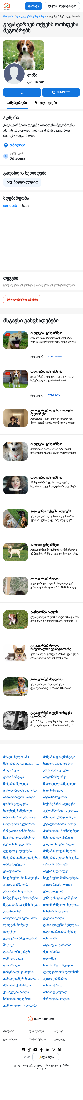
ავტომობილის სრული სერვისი (21, 797)
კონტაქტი (60, 1039)
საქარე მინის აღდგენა (59, 804)
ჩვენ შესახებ (36, 1031)
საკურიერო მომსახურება (21, 878)
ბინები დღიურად (55, 992)
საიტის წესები (37, 1039)
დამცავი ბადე (13, 958)
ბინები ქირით (53, 985)
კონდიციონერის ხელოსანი (21, 978)
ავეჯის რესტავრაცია (57, 884)
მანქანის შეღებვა (15, 783)
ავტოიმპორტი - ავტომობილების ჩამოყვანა (61, 810)
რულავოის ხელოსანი (19, 824)
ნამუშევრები (17, 102)
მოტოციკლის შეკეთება (59, 783)
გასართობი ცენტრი (17, 951)
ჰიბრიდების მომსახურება (61, 830)
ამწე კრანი (51, 938)
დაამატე (33, 6)
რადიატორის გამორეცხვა (21, 817)
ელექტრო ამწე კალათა (20, 938)
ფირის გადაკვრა (15, 804)
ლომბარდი (11, 965)
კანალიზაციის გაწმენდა (60, 898)
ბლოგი (58, 1031)
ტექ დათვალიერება (17, 851)
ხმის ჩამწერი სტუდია (58, 965)
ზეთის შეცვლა (53, 790)
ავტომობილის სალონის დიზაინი (21, 790)
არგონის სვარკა (55, 777)
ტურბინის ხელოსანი (17, 844)
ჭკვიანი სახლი (53, 918)
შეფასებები (45, 102)
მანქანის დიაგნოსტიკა (59, 757)
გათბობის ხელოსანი (18, 891)
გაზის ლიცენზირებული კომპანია (61, 925)
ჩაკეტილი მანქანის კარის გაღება (21, 837)
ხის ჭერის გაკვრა (55, 911)
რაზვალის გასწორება (19, 830)
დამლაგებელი (14, 864)
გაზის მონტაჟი (13, 777)
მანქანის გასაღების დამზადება (61, 817)
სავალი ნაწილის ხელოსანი (61, 763)
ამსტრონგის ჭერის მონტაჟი (21, 918)
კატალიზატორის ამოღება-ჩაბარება (61, 824)
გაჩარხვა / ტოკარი (56, 770)
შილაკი (8, 945)
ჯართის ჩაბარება (55, 864)
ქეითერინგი (51, 951)
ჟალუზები (10, 931)
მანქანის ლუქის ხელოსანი (61, 851)
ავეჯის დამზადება (15, 884)
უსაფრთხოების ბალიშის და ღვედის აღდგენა (61, 844)
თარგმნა (49, 958)
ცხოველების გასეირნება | (19, 285)
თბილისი (10, 205)
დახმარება (10, 1039)
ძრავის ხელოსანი (16, 757)
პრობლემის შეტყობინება (22, 299)
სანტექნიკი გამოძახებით (20, 898)
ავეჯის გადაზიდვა (56, 871)
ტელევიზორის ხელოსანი (61, 972)
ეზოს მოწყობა (53, 891)
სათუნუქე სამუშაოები (18, 810)
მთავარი (8, 16)
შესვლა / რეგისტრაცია (62, 6)
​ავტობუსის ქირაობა (57, 945)
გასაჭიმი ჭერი (13, 911)
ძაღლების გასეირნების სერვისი (56, 285)
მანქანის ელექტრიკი (58, 837)
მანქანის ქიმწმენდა (17, 985)
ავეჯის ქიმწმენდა (55, 978)
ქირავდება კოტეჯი (56, 998)
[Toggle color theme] (45, 1057)
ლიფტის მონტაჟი (15, 925)
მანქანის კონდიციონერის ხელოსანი (21, 857)
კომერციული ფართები (20, 1005)
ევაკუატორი (12, 871)
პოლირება (11, 770)
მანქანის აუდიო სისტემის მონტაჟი (61, 857)
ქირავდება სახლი (16, 992)
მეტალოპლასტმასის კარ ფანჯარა (21, 904)
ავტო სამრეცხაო (55, 797)
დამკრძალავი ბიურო (18, 972)
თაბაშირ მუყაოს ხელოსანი (61, 904)
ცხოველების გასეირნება (31, 16)
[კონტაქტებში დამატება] (22, 92)
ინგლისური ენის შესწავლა (61, 931)
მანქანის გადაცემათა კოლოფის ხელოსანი (21, 763)
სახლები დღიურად (17, 998)
